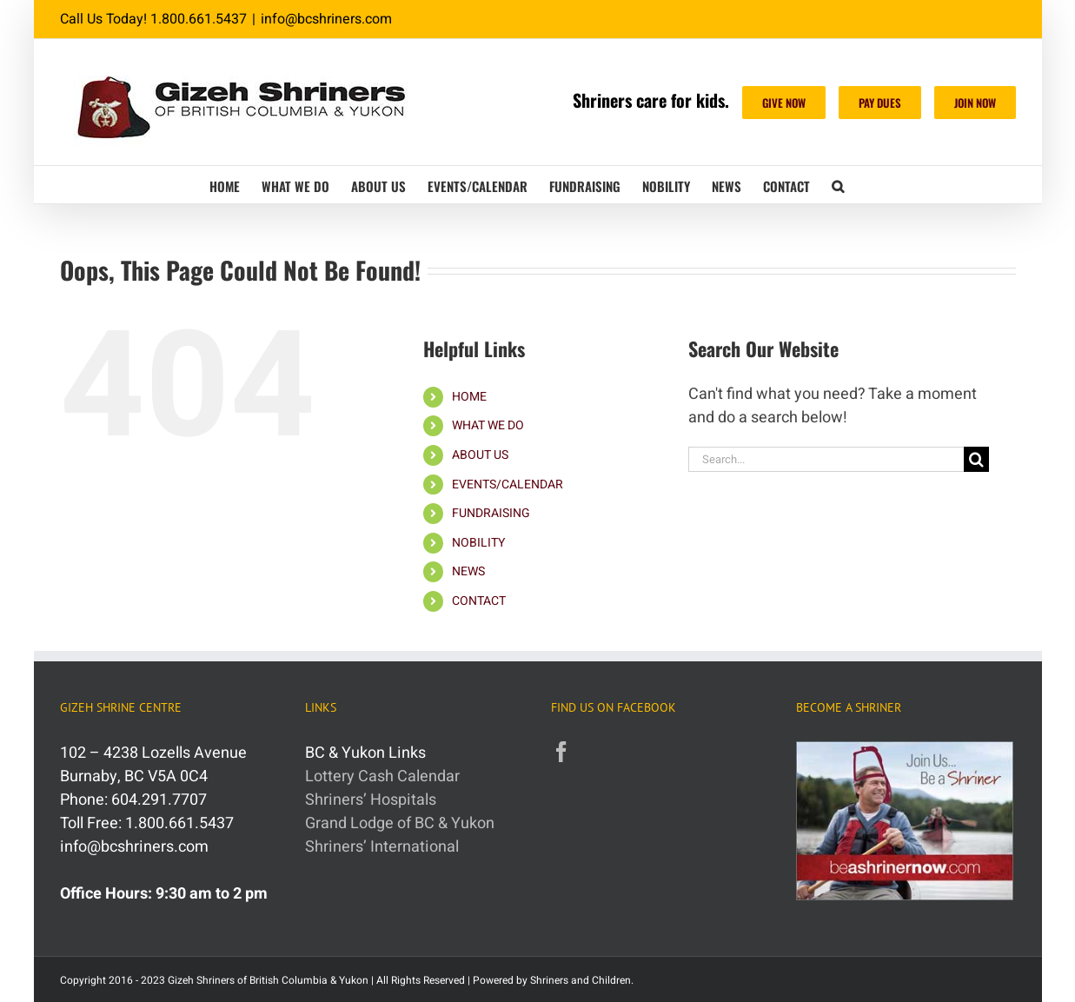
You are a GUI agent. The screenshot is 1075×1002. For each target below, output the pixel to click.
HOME (469, 397)
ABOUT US (480, 455)
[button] (838, 184)
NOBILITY (478, 543)
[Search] (976, 459)
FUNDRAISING (491, 513)
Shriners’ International (382, 847)
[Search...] (826, 459)
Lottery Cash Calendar (382, 776)
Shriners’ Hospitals (370, 800)
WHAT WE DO (488, 425)
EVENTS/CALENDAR (507, 484)
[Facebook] (561, 751)
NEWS (468, 571)
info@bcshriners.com (326, 19)
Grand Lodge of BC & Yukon (399, 823)
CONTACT (479, 601)
